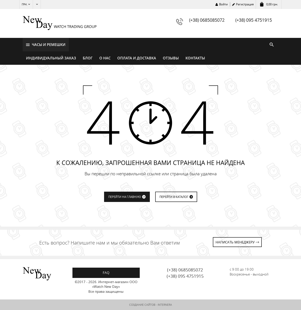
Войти (223, 4)
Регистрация (245, 4)
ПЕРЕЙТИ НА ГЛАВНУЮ (124, 197)
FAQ (106, 272)
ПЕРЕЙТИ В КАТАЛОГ (173, 197)
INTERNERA (165, 305)
